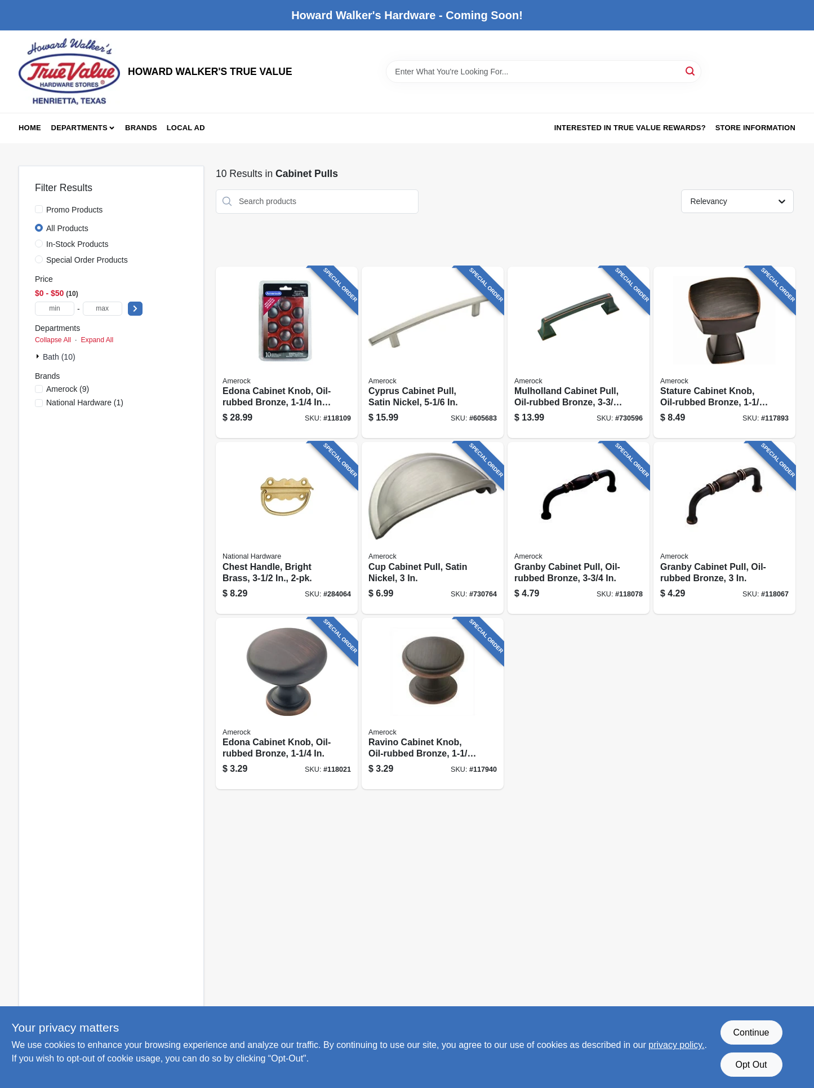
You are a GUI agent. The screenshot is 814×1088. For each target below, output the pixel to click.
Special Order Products (87, 260)
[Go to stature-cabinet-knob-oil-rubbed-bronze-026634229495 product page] (724, 353)
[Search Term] (543, 71)
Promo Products (74, 210)
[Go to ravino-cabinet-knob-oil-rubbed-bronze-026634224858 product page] (433, 704)
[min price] (54, 309)
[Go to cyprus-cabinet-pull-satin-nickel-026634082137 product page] (433, 353)
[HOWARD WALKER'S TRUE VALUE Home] (69, 71)
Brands (141, 127)
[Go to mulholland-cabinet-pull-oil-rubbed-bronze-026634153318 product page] (579, 353)
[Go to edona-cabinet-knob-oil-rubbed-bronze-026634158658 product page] (287, 704)
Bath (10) (59, 356)
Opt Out (751, 1064)
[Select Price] (135, 309)
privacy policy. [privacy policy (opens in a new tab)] (676, 1045)
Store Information (755, 127)
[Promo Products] (39, 209)
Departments (79, 127)
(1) (84, 402)
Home (30, 127)
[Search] (691, 70)
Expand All (97, 340)
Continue (751, 1032)
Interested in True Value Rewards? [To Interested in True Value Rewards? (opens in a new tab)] (630, 127)
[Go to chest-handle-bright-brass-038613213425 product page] (287, 528)
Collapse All (53, 340)
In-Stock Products (77, 244)
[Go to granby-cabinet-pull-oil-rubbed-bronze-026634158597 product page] (724, 528)
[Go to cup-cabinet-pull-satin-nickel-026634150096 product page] (433, 528)
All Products (67, 228)
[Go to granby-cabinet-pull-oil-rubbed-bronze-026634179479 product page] (579, 528)
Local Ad (186, 127)
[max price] (102, 309)
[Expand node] (39, 356)
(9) (67, 388)
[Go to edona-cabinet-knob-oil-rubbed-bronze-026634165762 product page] (287, 353)
